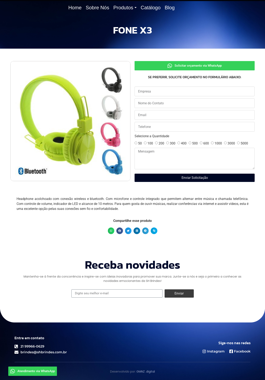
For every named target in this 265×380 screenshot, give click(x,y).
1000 (218, 143)
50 (140, 143)
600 (206, 143)
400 (184, 143)
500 (195, 143)
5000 (244, 143)
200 (161, 143)
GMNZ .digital (145, 371)
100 (150, 143)
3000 (231, 143)
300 (172, 143)
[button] (111, 230)
